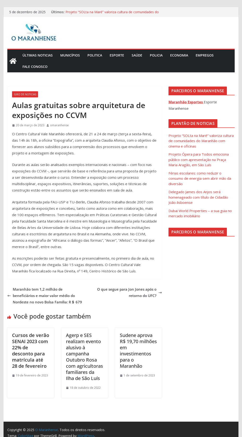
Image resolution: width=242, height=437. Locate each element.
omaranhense (59, 125)
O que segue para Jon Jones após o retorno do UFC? (129, 292)
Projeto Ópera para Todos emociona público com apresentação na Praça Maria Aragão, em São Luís (199, 159)
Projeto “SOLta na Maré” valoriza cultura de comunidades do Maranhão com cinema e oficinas (112, 14)
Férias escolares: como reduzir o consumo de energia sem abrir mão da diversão (200, 178)
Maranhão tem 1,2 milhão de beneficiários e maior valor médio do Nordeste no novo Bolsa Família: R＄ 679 (44, 295)
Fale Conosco (35, 66)
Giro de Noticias (25, 94)
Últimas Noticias (37, 55)
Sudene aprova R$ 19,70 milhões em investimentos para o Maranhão (138, 350)
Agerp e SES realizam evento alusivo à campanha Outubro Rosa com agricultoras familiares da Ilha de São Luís (84, 356)
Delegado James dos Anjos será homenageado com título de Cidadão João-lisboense (198, 197)
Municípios (70, 55)
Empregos (205, 55)
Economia (179, 55)
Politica (94, 55)
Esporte (117, 55)
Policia (156, 55)
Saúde (137, 55)
